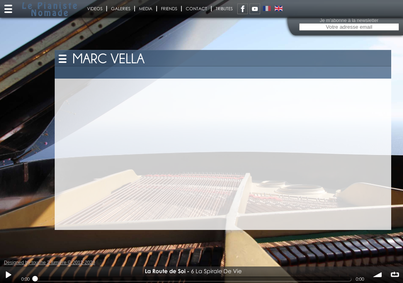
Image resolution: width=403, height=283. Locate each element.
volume (378, 274)
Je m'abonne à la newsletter (349, 20)
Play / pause (8, 274)
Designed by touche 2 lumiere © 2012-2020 (49, 262)
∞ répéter (394, 274)
